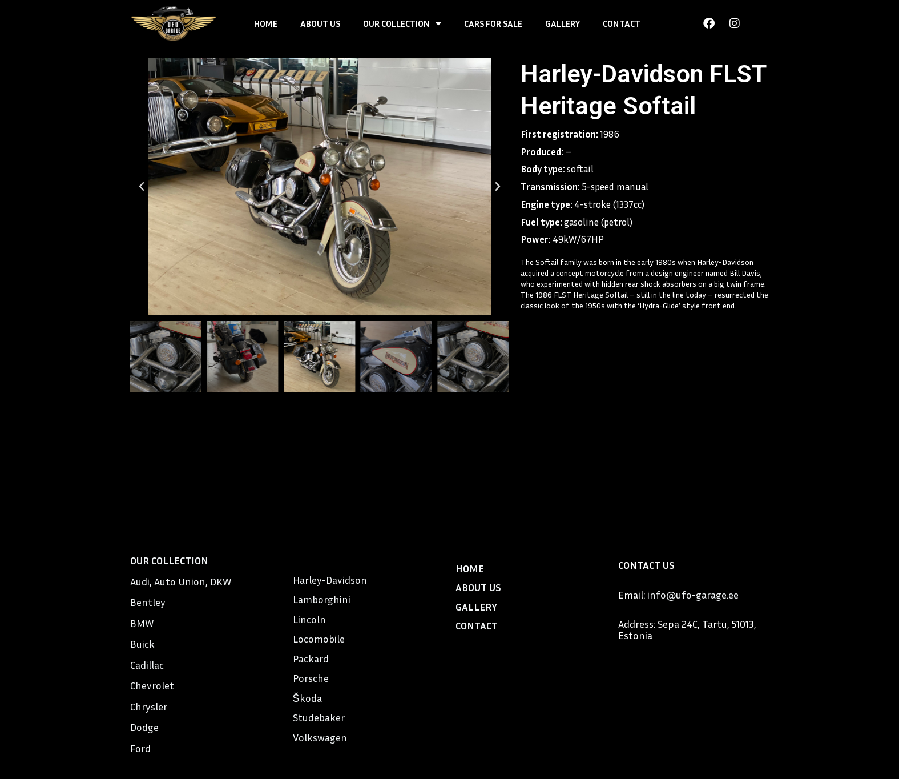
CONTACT (621, 23)
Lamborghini (321, 599)
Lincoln (309, 619)
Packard (311, 658)
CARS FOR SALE (493, 23)
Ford (140, 748)
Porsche (311, 678)
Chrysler (148, 706)
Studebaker (319, 717)
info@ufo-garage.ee (693, 594)
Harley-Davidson (330, 579)
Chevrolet (152, 685)
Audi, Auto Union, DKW (180, 581)
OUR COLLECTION (402, 23)
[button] (141, 186)
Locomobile (319, 638)
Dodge (144, 727)
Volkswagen (320, 737)
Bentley (148, 602)
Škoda (307, 698)
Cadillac (147, 664)
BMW (142, 623)
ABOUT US (320, 23)
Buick (142, 643)
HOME (265, 23)
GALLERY (562, 23)
